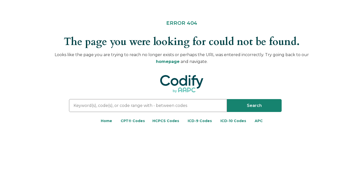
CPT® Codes (133, 121)
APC (259, 121)
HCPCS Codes (165, 121)
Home (106, 121)
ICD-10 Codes (233, 121)
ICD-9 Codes (200, 121)
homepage (168, 61)
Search (254, 105)
